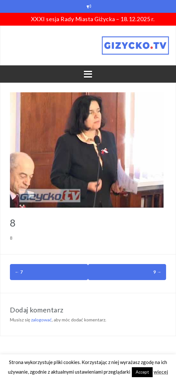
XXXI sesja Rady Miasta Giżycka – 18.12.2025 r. (93, 18)
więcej (161, 372)
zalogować (41, 319)
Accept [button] (142, 372)
